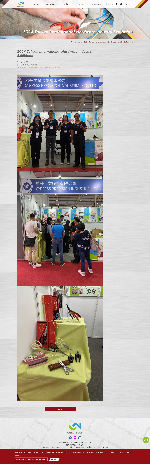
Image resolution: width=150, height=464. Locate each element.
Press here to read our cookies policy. (31, 459)
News (81, 4)
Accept (53, 459)
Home (37, 4)
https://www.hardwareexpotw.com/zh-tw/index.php (39, 67)
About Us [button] (50, 4)
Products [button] (66, 4)
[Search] (112, 4)
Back (60, 409)
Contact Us (96, 4)
